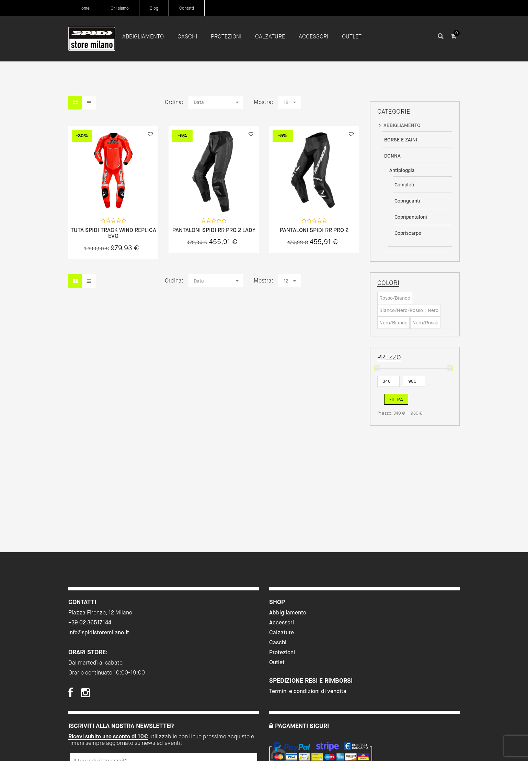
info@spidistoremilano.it (98, 632)
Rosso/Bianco (394, 298)
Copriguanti (407, 201)
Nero (433, 310)
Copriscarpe (407, 233)
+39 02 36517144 (89, 622)
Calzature (281, 632)
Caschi (277, 642)
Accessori (281, 622)
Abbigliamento (287, 612)
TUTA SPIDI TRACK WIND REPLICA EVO (113, 233)
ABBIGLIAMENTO (402, 125)
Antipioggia (402, 170)
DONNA (392, 156)
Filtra (396, 399)
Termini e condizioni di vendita (307, 691)
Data (199, 102)
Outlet (277, 662)
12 (286, 102)
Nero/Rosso (425, 322)
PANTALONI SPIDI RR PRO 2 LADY (213, 230)
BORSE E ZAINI (400, 139)
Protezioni (282, 652)
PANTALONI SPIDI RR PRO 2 (314, 230)
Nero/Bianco (393, 322)
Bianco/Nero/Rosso (401, 310)
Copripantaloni (410, 217)
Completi (404, 184)
